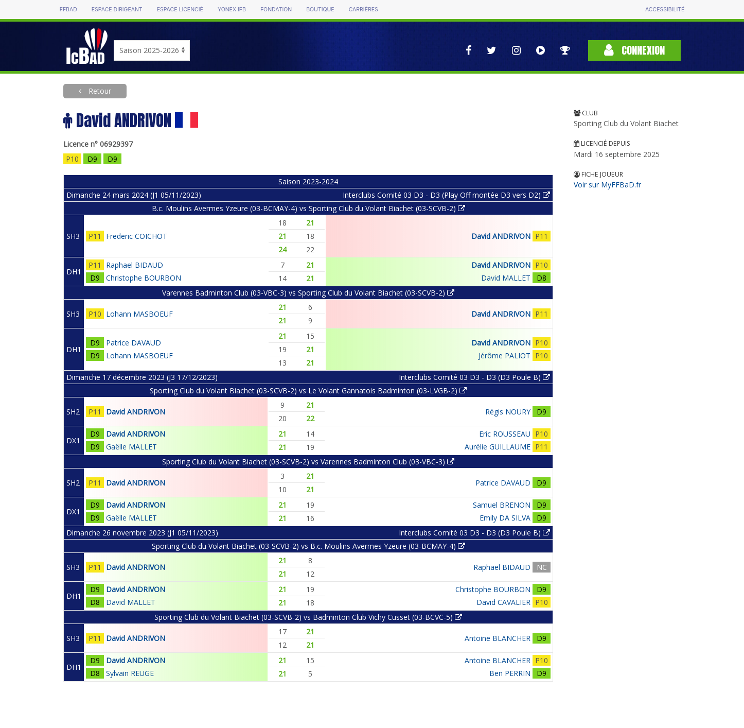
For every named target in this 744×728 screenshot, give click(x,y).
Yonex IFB (232, 9)
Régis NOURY (507, 412)
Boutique (320, 9)
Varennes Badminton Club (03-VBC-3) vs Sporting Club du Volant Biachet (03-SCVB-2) (308, 293)
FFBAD (68, 9)
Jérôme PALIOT (504, 355)
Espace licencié (180, 9)
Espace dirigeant (117, 9)
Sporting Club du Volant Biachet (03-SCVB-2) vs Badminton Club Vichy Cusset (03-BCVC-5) (308, 617)
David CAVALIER (503, 602)
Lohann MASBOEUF (139, 314)
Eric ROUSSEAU (504, 434)
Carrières (363, 9)
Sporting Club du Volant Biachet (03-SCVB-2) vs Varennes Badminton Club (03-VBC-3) (308, 461)
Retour (98, 91)
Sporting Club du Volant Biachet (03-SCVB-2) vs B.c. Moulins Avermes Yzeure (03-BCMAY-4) (308, 546)
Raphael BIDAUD (134, 265)
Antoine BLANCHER (497, 638)
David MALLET (505, 278)
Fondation (276, 9)
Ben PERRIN (509, 673)
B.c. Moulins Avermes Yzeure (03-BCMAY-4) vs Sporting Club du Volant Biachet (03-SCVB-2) (308, 208)
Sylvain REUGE (130, 673)
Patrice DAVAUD (133, 343)
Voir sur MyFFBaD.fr (607, 184)
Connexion (634, 50)
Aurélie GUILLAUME (497, 447)
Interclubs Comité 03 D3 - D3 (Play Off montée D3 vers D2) (446, 195)
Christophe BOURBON (143, 278)
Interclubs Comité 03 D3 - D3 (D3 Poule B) (474, 377)
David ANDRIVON (500, 236)
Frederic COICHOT (136, 236)
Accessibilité (664, 9)
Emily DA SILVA (505, 518)
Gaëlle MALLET (131, 447)
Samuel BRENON (501, 505)
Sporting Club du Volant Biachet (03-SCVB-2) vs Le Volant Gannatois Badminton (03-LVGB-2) (308, 390)
